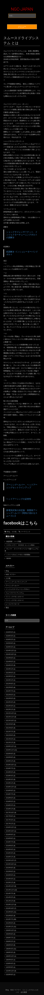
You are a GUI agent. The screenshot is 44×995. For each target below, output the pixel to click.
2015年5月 (9, 875)
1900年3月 (9, 952)
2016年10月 (10, 831)
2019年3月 (9, 779)
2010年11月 (10, 904)
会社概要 (24, 992)
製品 (7, 607)
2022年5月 (9, 698)
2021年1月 (9, 742)
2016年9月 (9, 834)
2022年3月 (9, 706)
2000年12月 (10, 930)
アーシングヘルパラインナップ (16, 582)
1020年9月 (9, 974)
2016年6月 (9, 846)
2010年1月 (9, 926)
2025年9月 (9, 643)
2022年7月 (9, 691)
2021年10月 (10, 720)
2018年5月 (9, 801)
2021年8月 (9, 728)
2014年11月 (10, 890)
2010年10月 (10, 908)
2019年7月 (9, 768)
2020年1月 (9, 761)
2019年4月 (9, 776)
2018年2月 (9, 805)
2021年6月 (9, 735)
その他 (14, 532)
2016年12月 (10, 827)
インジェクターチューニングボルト (18, 589)
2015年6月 (9, 871)
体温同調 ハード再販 (13, 541)
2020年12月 (10, 746)
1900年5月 (9, 945)
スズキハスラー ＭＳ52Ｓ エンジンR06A (20, 545)
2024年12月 (10, 650)
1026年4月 (9, 963)
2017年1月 (9, 823)
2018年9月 (9, 790)
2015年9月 (9, 868)
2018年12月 (10, 787)
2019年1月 (9, 783)
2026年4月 (9, 636)
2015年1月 (9, 882)
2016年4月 (9, 849)
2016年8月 (9, 838)
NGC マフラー (11, 574)
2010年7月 (9, 919)
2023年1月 (9, 680)
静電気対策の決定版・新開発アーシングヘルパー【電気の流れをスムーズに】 (21, 513)
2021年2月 (9, 739)
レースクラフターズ (12, 604)
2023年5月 (9, 676)
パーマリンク (25, 532)
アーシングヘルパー (12, 585)
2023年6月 (9, 673)
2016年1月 (9, 857)
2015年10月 (10, 864)
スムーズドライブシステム (15, 593)
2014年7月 (9, 893)
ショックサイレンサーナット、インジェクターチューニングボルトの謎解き (21, 235)
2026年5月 (9, 632)
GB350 (8, 558)
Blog (8, 532)
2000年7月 (9, 938)
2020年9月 (9, 754)
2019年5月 (9, 772)
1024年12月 (10, 971)
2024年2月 (9, 665)
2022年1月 (9, 709)
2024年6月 (9, 661)
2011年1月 (9, 901)
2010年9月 (9, 912)
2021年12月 (10, 713)
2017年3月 (9, 820)
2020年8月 (9, 757)
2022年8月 (9, 687)
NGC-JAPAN (22, 9)
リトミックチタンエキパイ (15, 597)
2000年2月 (9, 941)
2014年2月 (9, 897)
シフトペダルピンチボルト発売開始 (18, 555)
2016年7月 (9, 842)
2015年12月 (10, 860)
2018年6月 (9, 798)
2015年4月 (9, 879)
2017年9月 (9, 816)
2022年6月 (9, 695)
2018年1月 (9, 809)
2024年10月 (10, 654)
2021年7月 (9, 731)
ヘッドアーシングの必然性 (18, 499)
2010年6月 (9, 923)
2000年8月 (9, 934)
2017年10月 (10, 812)
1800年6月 (9, 960)
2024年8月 (9, 658)
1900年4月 (9, 949)
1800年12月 (10, 956)
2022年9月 (9, 684)
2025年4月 (9, 647)
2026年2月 (9, 639)
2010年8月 (9, 916)
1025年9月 (9, 967)
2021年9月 (9, 724)
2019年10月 (10, 765)
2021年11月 (10, 717)
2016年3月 (9, 853)
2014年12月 (10, 886)
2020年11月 (10, 750)
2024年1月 (9, 669)
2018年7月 (9, 794)
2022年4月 (9, 702)
